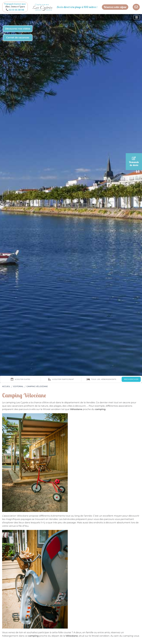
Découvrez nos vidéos (17, 28)
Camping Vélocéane (37, 386)
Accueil (6, 386)
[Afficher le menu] (137, 17)
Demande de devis (134, 162)
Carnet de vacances (17, 37)
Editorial (18, 386)
